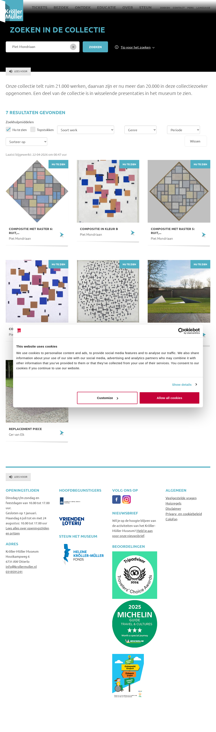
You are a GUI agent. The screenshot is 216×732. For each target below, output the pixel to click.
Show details (182, 384)
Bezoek (61, 7)
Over (127, 7)
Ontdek (83, 7)
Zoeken (165, 7)
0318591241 (14, 572)
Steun (145, 7)
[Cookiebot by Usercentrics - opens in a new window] (181, 331)
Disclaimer (173, 508)
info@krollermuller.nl (21, 566)
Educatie (106, 7)
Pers (190, 7)
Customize (107, 398)
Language (203, 7)
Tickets (39, 7)
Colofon (171, 519)
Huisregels (173, 503)
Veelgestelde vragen (181, 498)
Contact (179, 7)
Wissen (195, 141)
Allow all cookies (169, 398)
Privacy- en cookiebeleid (184, 513)
